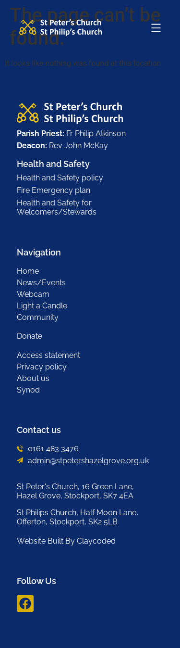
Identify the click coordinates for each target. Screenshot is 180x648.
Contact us (39, 430)
